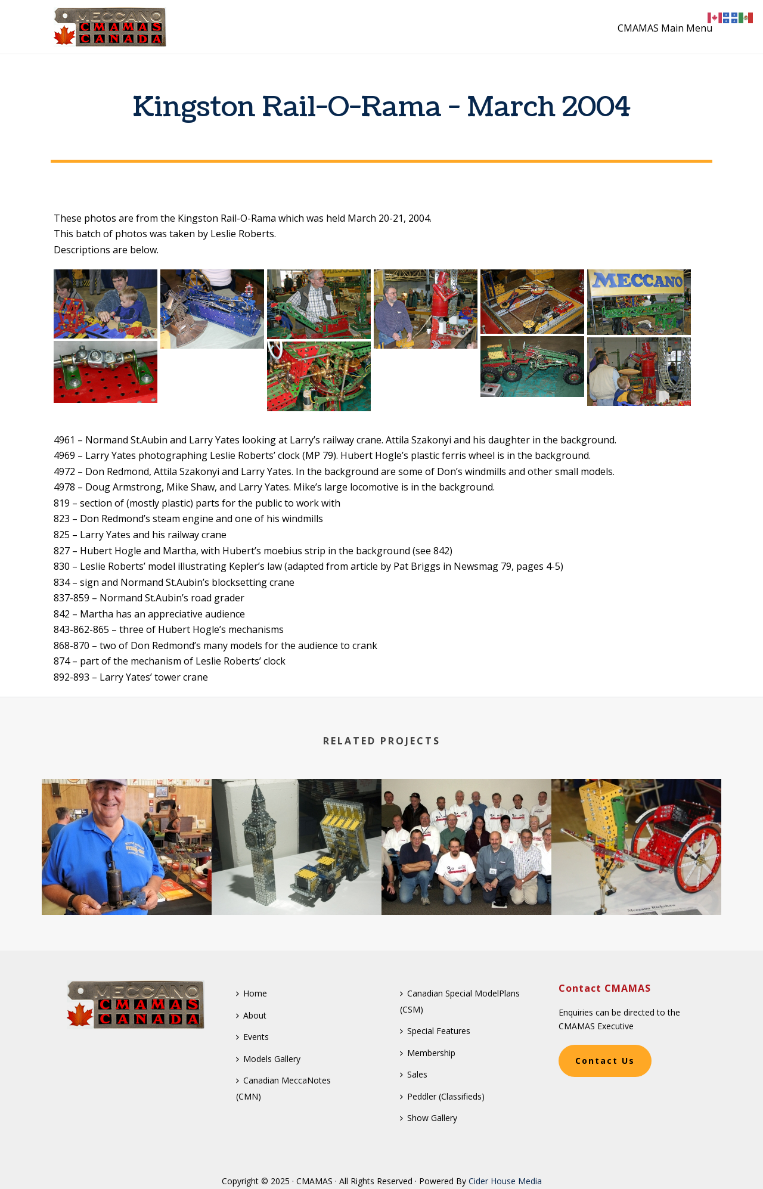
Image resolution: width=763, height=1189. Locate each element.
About (251, 1015)
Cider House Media (505, 1181)
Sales (413, 1074)
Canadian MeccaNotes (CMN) (283, 1088)
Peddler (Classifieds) (442, 1096)
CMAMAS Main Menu (665, 28)
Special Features (435, 1030)
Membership (427, 1052)
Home (251, 993)
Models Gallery (268, 1058)
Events (252, 1036)
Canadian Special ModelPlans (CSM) (460, 1001)
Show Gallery (428, 1117)
